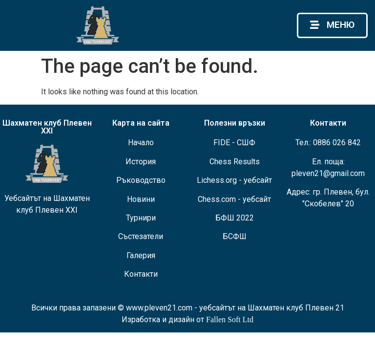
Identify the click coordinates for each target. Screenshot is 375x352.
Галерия (140, 255)
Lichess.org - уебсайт (234, 180)
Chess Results (234, 161)
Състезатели (140, 236)
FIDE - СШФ (234, 142)
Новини (141, 199)
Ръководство (141, 180)
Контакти (141, 274)
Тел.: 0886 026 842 (328, 142)
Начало (141, 142)
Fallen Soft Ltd (229, 319)
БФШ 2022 (234, 217)
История (140, 161)
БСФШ (235, 236)
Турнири (141, 217)
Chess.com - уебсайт (234, 199)
